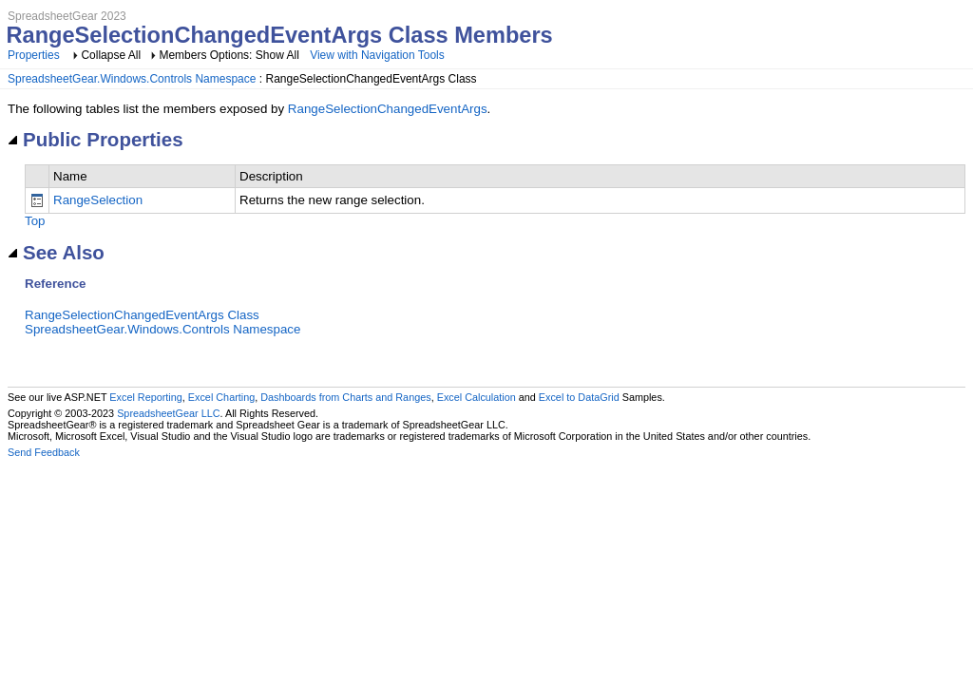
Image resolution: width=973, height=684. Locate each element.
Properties (34, 55)
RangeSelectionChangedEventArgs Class (142, 315)
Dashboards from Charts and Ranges (345, 397)
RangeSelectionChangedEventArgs (387, 109)
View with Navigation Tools (377, 55)
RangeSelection (98, 200)
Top (35, 221)
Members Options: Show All (230, 55)
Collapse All (111, 55)
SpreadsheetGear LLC (168, 413)
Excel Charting (221, 397)
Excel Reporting (145, 397)
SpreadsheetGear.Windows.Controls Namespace (132, 79)
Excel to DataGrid (579, 397)
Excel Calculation (476, 397)
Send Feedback (44, 452)
